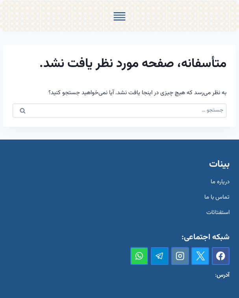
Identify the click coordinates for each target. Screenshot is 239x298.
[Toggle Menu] (119, 16)
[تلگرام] (160, 256)
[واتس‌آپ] (139, 256)
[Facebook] (221, 256)
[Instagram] (180, 256)
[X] (200, 256)
